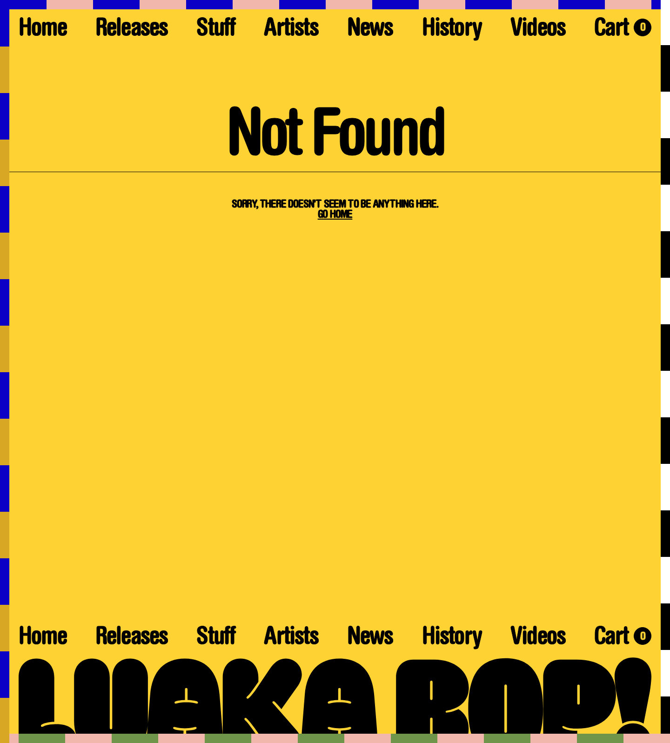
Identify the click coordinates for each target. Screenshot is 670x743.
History (452, 30)
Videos (537, 30)
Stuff (215, 30)
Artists (291, 30)
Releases (131, 30)
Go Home (335, 215)
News (370, 30)
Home (43, 30)
